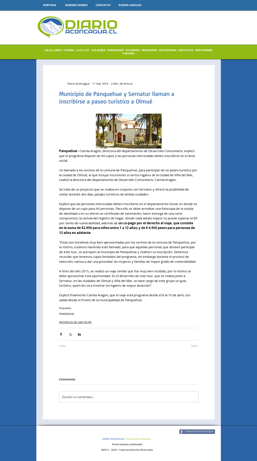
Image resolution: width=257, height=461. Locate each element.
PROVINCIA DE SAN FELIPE (75, 322)
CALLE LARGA (53, 50)
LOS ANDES (98, 50)
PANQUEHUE (115, 50)
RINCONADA (149, 50)
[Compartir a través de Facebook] (61, 334)
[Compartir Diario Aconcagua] (197, 431)
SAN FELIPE (185, 50)
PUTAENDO (133, 50)
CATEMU (68, 50)
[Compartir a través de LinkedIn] (79, 334)
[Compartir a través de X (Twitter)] (70, 334)
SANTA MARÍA (203, 50)
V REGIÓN (128, 53)
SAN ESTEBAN (168, 50)
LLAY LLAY (82, 50)
